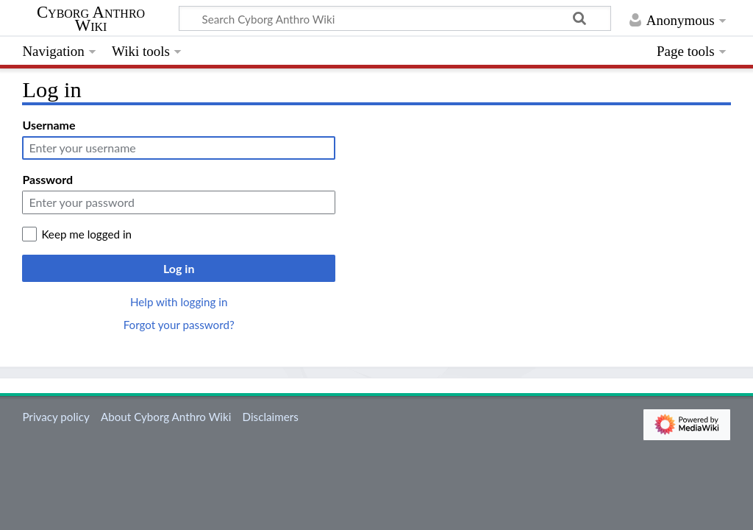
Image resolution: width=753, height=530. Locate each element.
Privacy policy (55, 416)
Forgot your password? (179, 324)
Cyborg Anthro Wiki (91, 19)
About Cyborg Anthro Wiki (166, 416)
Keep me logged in (86, 234)
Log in (178, 268)
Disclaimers (271, 416)
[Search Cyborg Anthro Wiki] (394, 18)
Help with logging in (178, 301)
